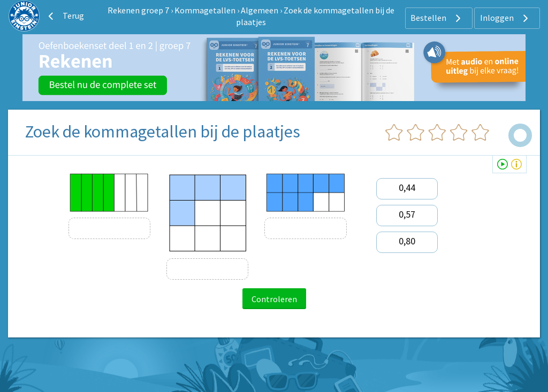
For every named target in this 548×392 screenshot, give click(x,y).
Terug (64, 16)
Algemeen (259, 10)
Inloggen (505, 18)
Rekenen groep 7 (138, 10)
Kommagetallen (204, 10)
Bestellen (436, 18)
